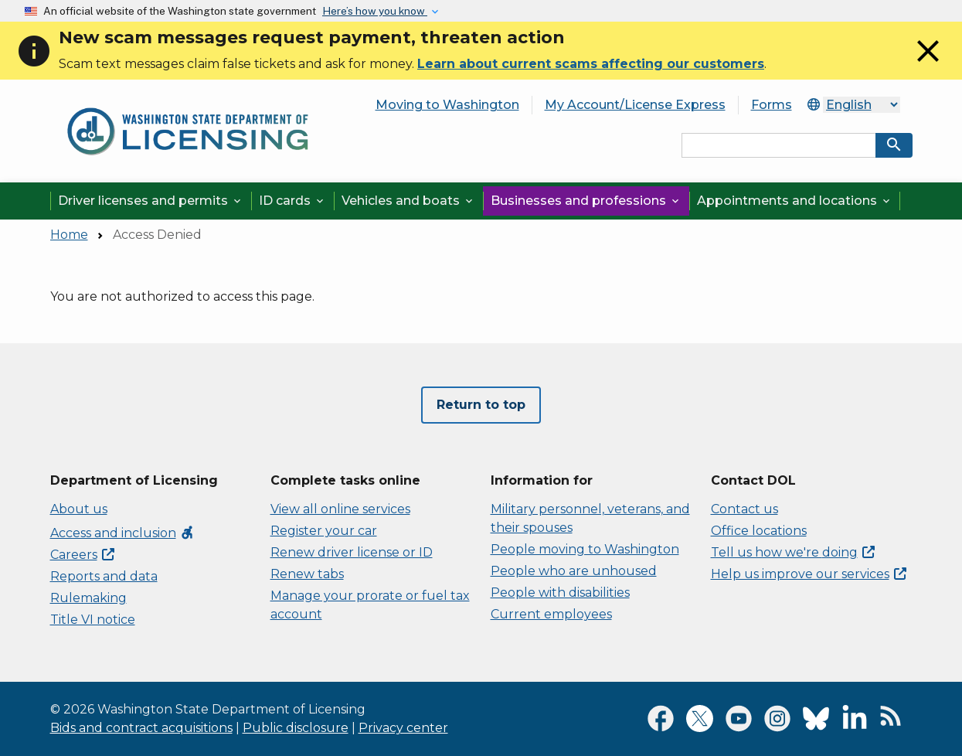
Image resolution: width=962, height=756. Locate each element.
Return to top (481, 404)
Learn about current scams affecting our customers (590, 63)
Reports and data (104, 576)
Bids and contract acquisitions (141, 727)
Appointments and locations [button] (794, 200)
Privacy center (403, 727)
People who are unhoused (574, 571)
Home (69, 234)
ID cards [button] (292, 200)
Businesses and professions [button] (586, 200)
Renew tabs (307, 574)
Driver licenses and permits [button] (150, 200)
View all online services (340, 509)
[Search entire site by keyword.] (779, 145)
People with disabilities (560, 592)
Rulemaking (88, 598)
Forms (771, 104)
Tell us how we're (793, 552)
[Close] (928, 65)
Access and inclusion (122, 533)
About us (78, 509)
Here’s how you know (374, 11)
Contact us (744, 509)
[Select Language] (861, 105)
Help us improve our (808, 574)
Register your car (323, 530)
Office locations (759, 530)
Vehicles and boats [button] (408, 200)
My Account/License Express (635, 104)
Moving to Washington (447, 104)
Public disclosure (295, 727)
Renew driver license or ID (351, 552)
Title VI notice (92, 619)
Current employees (551, 614)
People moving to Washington (585, 549)
